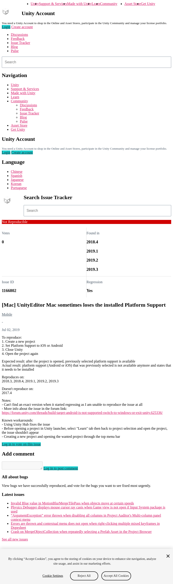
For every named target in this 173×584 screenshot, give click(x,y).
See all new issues (15, 541)
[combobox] (86, 62)
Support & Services (53, 4)
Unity (35, 4)
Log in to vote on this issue (21, 444)
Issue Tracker (20, 43)
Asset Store (132, 4)
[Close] (168, 556)
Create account (22, 27)
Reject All (84, 575)
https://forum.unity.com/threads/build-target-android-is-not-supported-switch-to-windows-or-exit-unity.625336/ (82, 413)
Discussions (19, 34)
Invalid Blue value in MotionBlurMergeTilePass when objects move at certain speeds (72, 504)
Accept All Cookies (116, 575)
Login (6, 27)
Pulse (15, 51)
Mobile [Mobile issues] (7, 314)
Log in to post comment (65, 470)
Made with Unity (79, 4)
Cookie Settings (53, 575)
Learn (96, 4)
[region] (86, 566)
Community (108, 4)
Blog (14, 47)
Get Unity (148, 4)
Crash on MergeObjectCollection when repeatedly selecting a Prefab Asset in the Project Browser (81, 533)
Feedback (18, 39)
